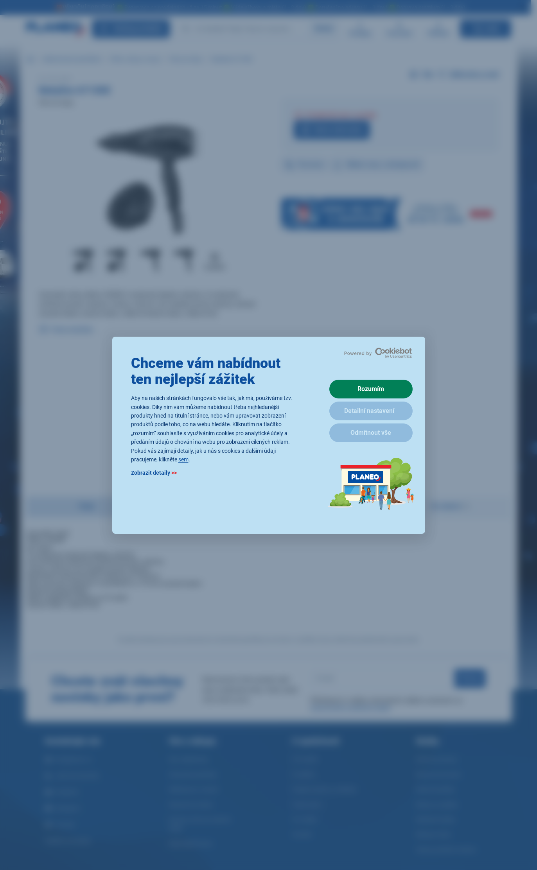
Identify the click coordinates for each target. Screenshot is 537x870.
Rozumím (370, 389)
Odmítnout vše (370, 432)
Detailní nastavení (369, 410)
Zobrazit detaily (154, 473)
